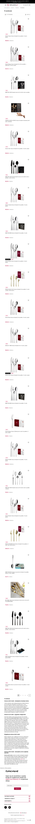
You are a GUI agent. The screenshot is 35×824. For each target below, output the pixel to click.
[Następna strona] (30, 695)
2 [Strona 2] (20, 695)
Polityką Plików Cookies (12, 819)
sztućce (21, 758)
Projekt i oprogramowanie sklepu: (17, 815)
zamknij (29, 820)
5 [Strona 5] (27, 695)
